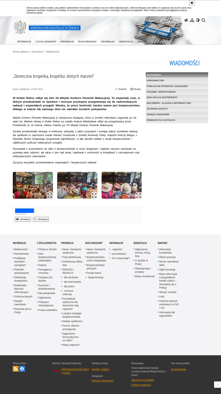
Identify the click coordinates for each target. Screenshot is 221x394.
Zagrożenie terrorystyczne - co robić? (71, 337)
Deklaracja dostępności (162, 97)
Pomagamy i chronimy (45, 271)
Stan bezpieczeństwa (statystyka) (47, 257)
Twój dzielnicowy (72, 257)
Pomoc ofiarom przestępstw (71, 327)
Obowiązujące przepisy (143, 270)
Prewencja (67, 243)
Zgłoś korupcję (167, 269)
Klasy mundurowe (145, 276)
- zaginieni (116, 249)
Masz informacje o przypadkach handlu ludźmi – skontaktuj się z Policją (168, 281)
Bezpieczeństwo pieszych (96, 267)
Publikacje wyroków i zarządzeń (167, 86)
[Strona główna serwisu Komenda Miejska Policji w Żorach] (186, 20)
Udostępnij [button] (23, 219)
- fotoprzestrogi (95, 277)
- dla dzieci (68, 286)
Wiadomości (53, 51)
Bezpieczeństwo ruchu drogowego (96, 259)
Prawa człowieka (47, 310)
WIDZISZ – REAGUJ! (69, 271)
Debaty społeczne (72, 321)
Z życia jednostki (46, 243)
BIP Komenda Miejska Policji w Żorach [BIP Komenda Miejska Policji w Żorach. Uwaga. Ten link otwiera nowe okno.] (75, 370)
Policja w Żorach (47, 249)
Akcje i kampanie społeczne (72, 251)
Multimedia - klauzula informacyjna (169, 103)
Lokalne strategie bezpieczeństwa (72, 315)
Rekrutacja (140, 243)
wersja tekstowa (178, 369)
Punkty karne (94, 272)
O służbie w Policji (141, 262)
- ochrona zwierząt (68, 292)
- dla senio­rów (70, 277)
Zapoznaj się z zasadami (142, 380)
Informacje (37, 51)
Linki (161, 296)
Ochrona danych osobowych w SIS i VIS (169, 304)
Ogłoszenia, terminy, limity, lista (142, 252)
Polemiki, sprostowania (161, 92)
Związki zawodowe (158, 114)
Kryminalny (116, 243)
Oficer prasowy (167, 257)
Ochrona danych (157, 109)
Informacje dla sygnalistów (167, 314)
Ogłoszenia (44, 297)
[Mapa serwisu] (192, 20)
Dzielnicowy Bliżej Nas (72, 263)
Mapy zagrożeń (71, 344)
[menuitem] (24, 41)
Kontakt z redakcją (100, 369)
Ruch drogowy (93, 243)
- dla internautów (72, 281)
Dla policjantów (46, 293)
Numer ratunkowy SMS (169, 263)
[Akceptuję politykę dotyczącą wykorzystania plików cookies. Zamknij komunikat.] (192, 3)
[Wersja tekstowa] (198, 20)
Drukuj (135, 89)
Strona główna (21, 51)
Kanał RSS (15, 369)
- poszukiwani (118, 253)
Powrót (120, 89)
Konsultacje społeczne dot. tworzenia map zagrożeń (71, 303)
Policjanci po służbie (45, 279)
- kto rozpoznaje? (120, 258)
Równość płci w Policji (161, 120)
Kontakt (163, 243)
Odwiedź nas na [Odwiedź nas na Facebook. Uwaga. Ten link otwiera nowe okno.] (22, 369)
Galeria (42, 265)
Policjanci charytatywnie (46, 304)
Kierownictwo (155, 80)
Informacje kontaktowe (165, 251)
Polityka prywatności (141, 385)
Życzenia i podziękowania (46, 287)
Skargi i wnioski (167, 292)
